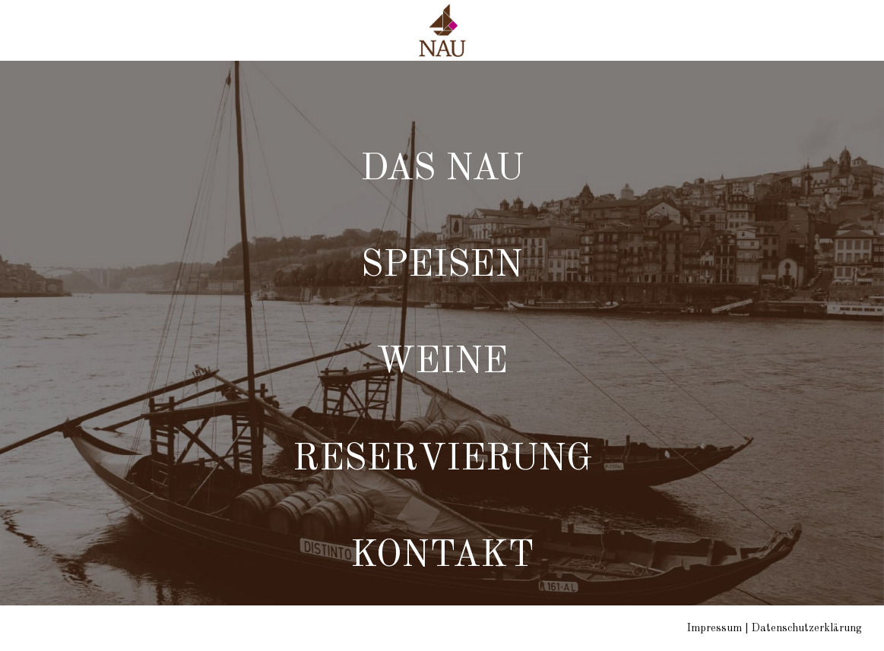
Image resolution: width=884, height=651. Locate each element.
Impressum (714, 628)
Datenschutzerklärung (807, 628)
